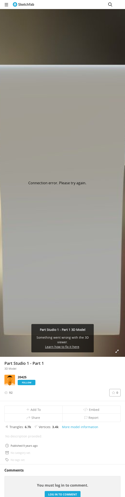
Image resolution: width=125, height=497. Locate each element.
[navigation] (6, 4)
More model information (80, 427)
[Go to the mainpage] (23, 4)
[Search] (110, 4)
